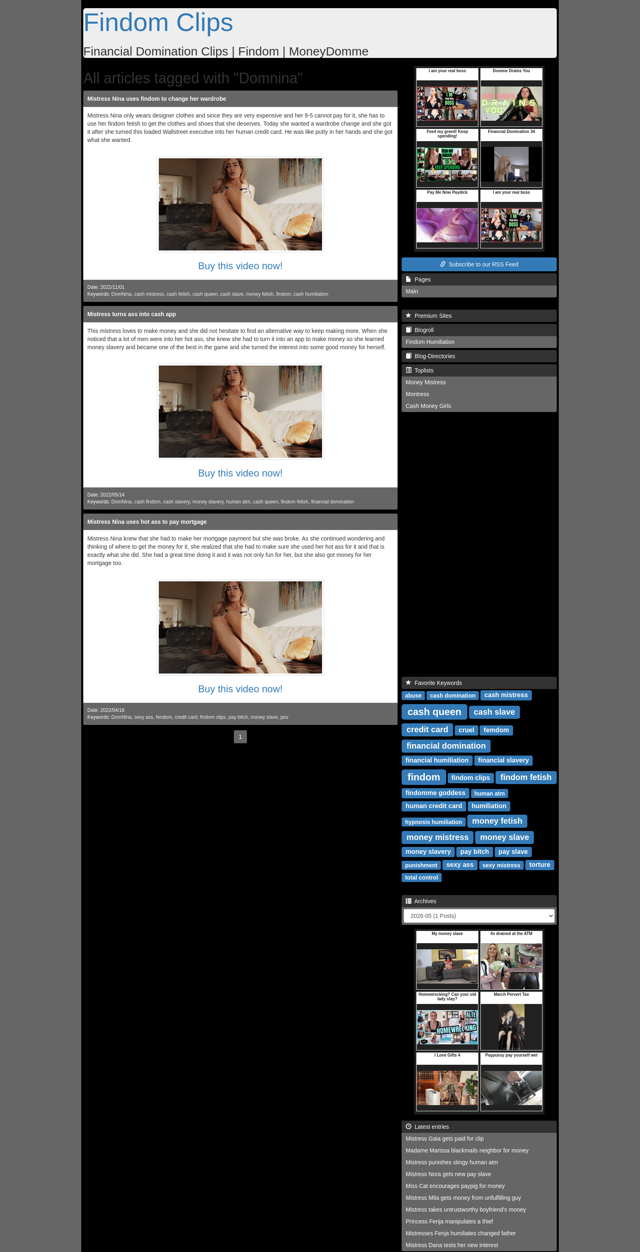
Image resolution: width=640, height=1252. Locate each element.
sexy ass (143, 717)
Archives (421, 901)
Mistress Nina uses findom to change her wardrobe (156, 98)
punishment (421, 865)
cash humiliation (310, 294)
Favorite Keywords (434, 683)
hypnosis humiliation (433, 821)
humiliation (488, 805)
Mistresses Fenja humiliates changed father (461, 1233)
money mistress (438, 837)
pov (284, 717)
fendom (164, 717)
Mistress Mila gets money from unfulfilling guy (463, 1197)
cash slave (231, 294)
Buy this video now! (240, 265)
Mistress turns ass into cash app (131, 314)
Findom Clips (158, 22)
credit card (186, 717)
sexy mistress (501, 865)
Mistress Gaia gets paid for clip (445, 1138)
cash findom (147, 502)
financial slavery (503, 760)
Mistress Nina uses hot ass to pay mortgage (147, 522)
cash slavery (176, 502)
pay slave (513, 851)
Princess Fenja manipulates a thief (449, 1221)
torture (540, 864)
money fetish (259, 294)
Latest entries (427, 1126)
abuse (413, 695)
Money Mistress (426, 382)
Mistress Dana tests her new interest (452, 1245)
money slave (264, 717)
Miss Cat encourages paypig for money (455, 1186)
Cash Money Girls (428, 406)
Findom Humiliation (430, 342)
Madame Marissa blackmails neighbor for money (467, 1150)
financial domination (332, 502)
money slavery (208, 502)
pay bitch (238, 717)
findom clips (213, 717)
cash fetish (178, 294)
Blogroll (419, 330)
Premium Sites (429, 315)
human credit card (434, 805)
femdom (496, 730)
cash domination (453, 695)
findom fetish (294, 502)
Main (412, 291)
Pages (418, 279)
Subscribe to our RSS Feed (479, 264)
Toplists (419, 370)
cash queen (205, 294)
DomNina (121, 294)
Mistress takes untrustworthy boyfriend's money (466, 1209)
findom (283, 294)
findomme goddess (436, 792)
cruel (466, 730)
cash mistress (149, 294)
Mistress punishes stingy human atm (452, 1162)
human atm (238, 502)
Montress (417, 394)
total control (421, 877)
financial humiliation (437, 760)
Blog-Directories (430, 356)
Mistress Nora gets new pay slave (448, 1174)
